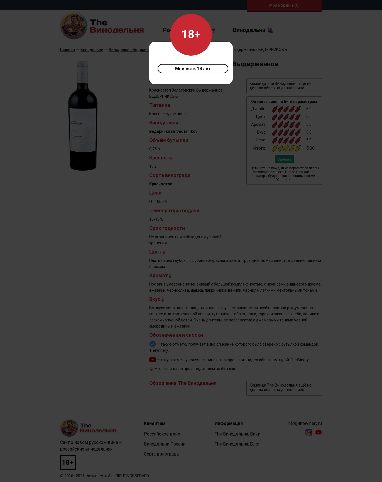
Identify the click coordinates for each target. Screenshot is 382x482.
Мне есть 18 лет (193, 68)
